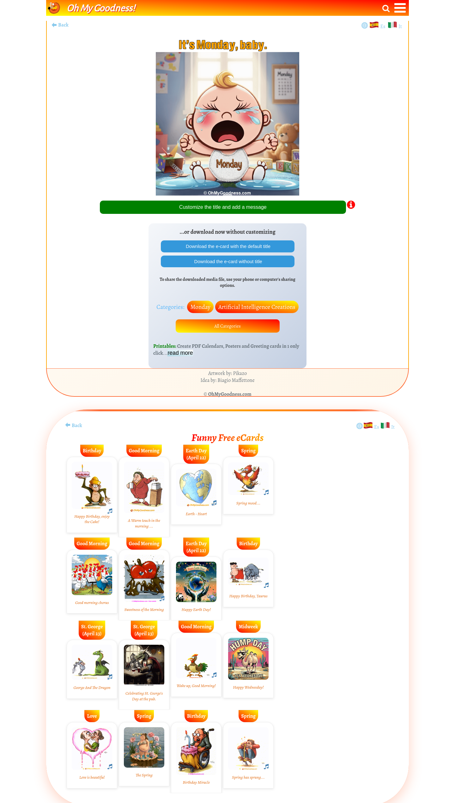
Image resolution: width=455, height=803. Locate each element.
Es (383, 26)
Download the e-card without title (227, 263)
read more (180, 357)
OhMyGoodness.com (230, 398)
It (400, 26)
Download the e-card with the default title (227, 247)
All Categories (227, 329)
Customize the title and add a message (223, 207)
